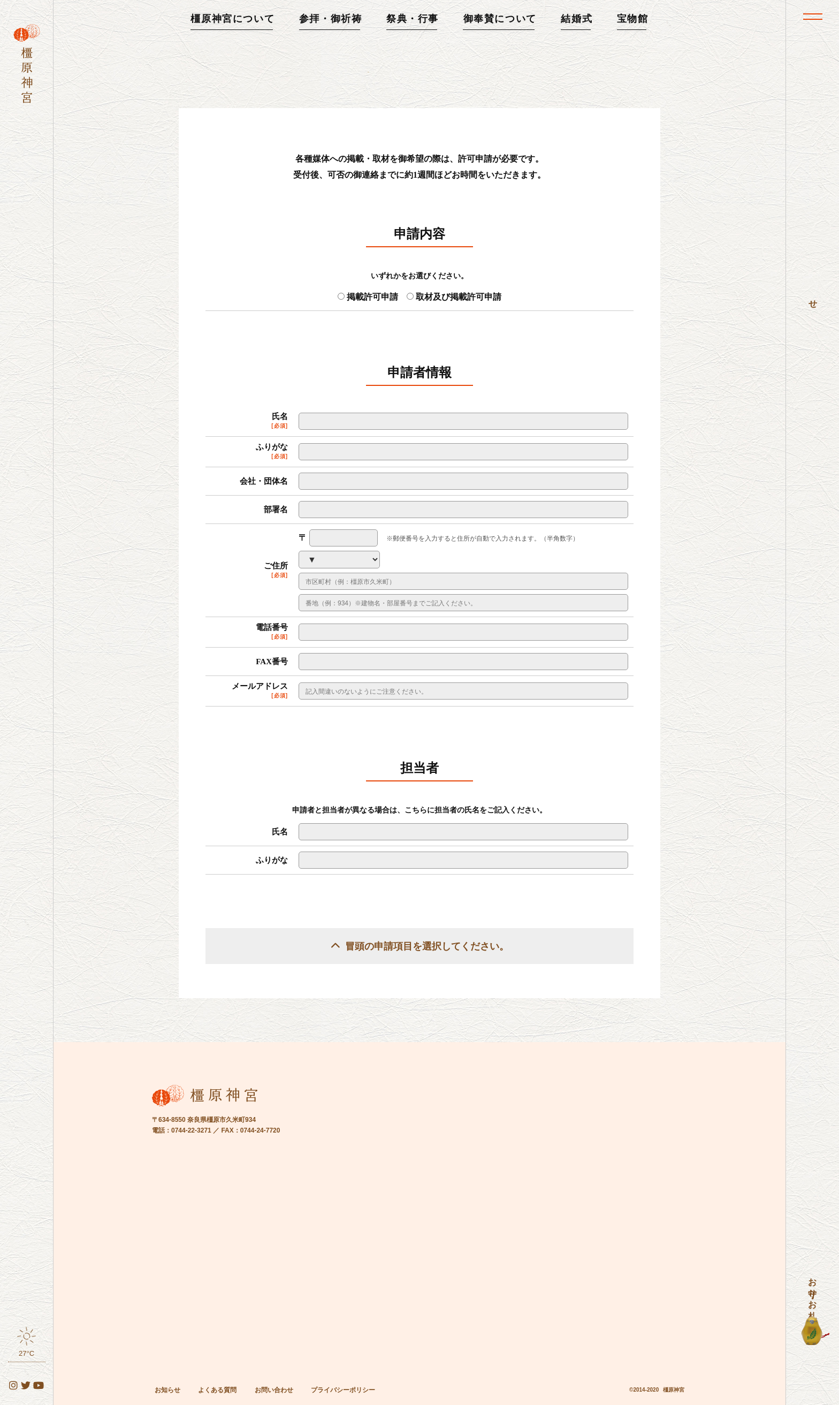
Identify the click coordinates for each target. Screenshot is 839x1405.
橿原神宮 (673, 1389)
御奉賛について (500, 18)
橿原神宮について (232, 18)
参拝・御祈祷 (330, 18)
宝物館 (633, 18)
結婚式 (576, 18)
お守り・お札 (812, 1289)
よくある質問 (217, 1389)
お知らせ (167, 1389)
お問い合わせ (274, 1389)
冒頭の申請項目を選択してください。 (427, 945)
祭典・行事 (412, 18)
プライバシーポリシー (343, 1389)
